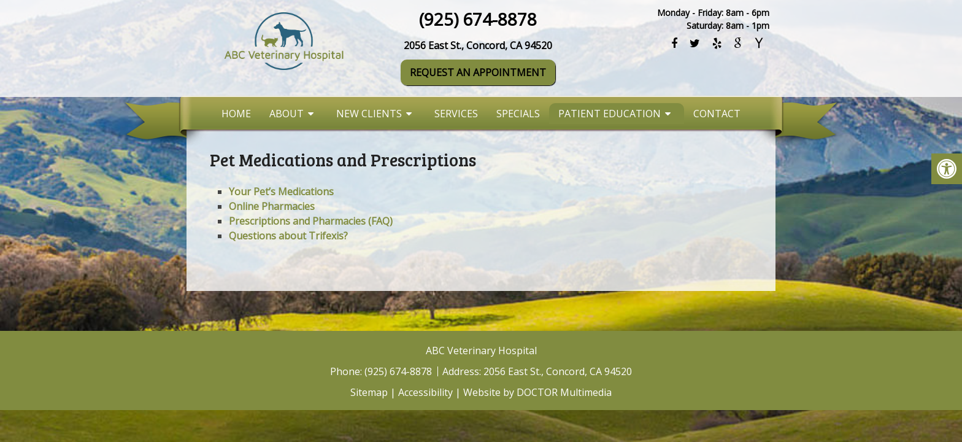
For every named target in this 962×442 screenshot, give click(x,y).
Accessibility (425, 392)
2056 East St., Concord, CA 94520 (478, 45)
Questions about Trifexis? (288, 235)
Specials (518, 113)
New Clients (369, 113)
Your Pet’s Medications (281, 191)
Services (456, 113)
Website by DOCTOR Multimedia (537, 392)
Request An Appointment (478, 72)
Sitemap (369, 392)
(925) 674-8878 (478, 19)
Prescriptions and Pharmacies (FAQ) (311, 221)
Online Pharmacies (272, 206)
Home (236, 113)
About (286, 113)
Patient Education (609, 113)
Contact (717, 113)
